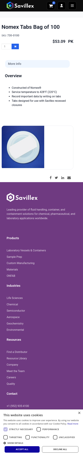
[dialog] (41, 432)
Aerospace (13, 317)
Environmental (15, 329)
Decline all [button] (60, 449)
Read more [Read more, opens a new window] (72, 423)
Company (12, 364)
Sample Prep (14, 256)
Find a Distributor (17, 352)
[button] (41, 443)
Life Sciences (15, 298)
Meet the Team (16, 371)
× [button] (79, 413)
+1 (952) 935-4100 (18, 406)
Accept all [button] (22, 449)
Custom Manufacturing (21, 263)
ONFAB (11, 275)
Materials (12, 269)
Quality (11, 383)
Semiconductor (16, 310)
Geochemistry (15, 323)
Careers (11, 377)
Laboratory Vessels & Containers (26, 250)
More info (14, 64)
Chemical (12, 304)
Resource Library (17, 358)
